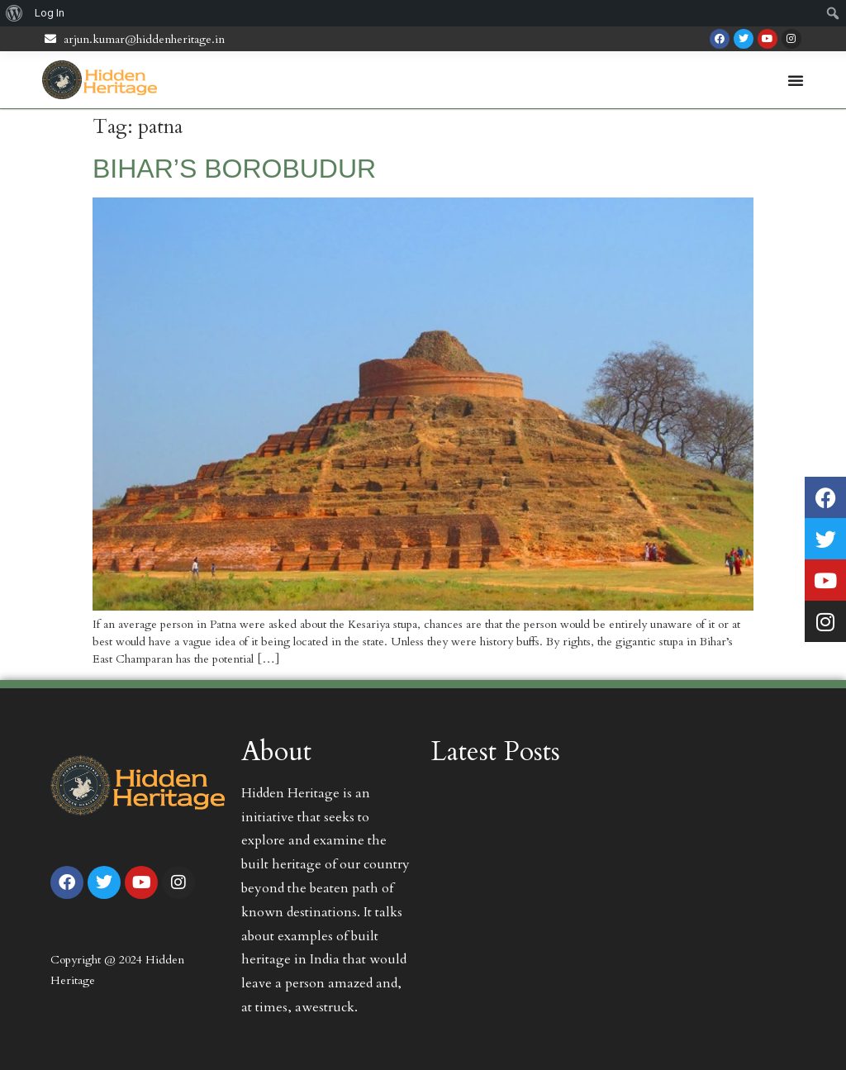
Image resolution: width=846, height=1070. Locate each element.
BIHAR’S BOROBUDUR (234, 168)
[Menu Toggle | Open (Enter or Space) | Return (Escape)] (795, 80)
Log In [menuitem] (49, 13)
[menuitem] (14, 13)
